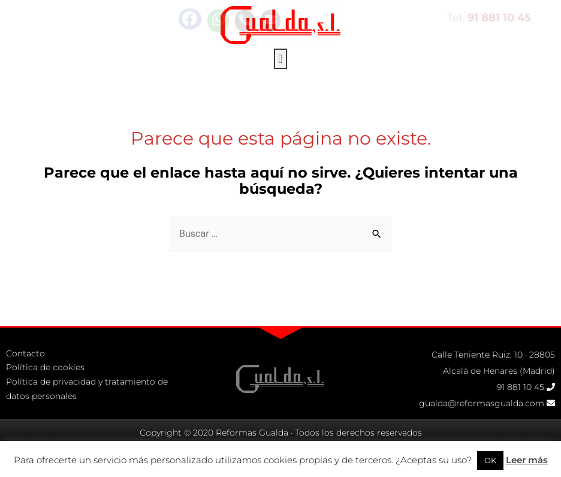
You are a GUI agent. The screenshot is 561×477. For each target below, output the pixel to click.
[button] (280, 50)
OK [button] (490, 460)
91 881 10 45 (520, 408)
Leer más (527, 460)
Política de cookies (45, 388)
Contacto (25, 374)
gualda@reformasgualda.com (481, 424)
